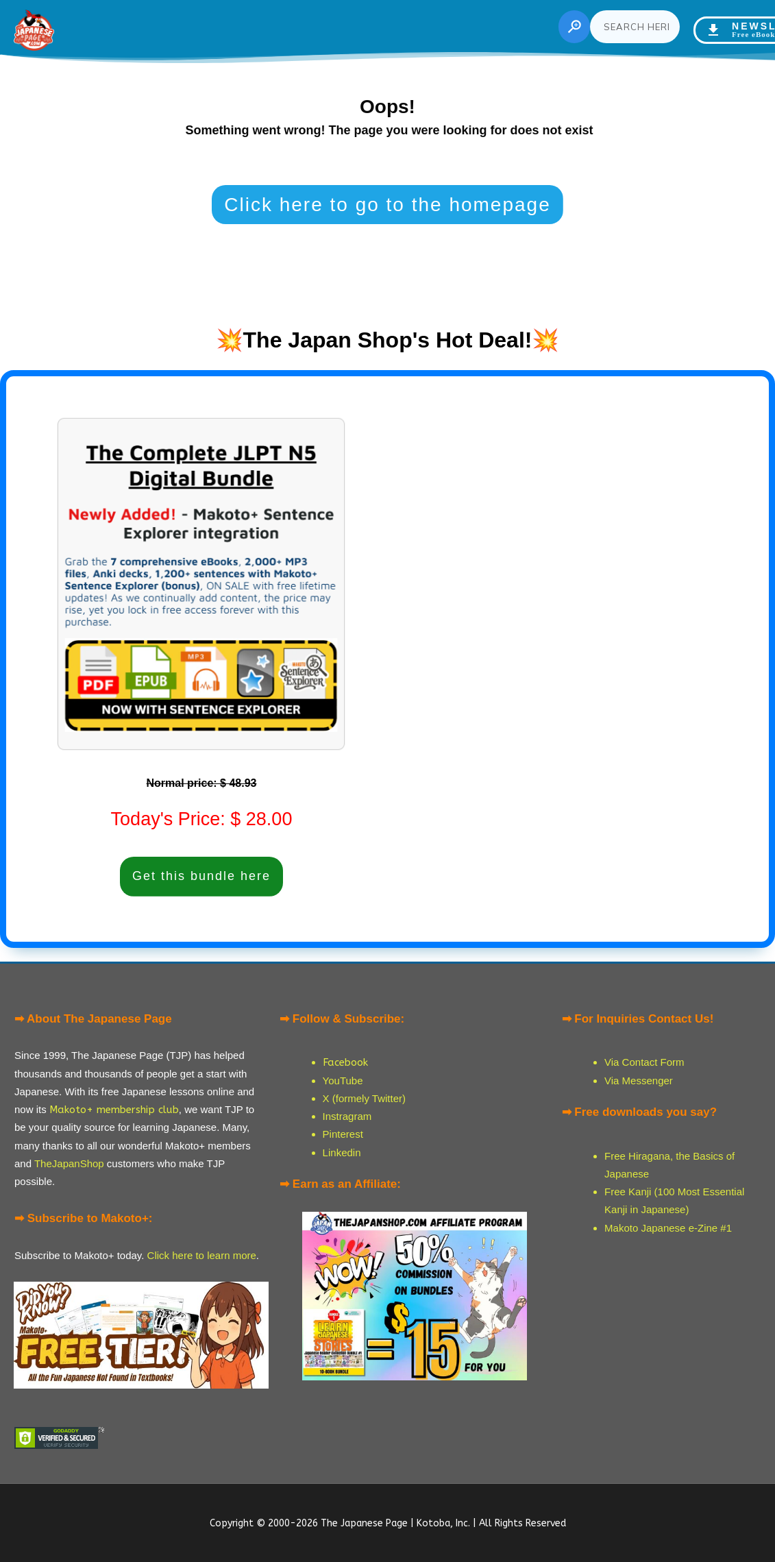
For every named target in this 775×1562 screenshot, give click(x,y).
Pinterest (343, 1134)
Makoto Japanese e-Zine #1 (668, 1228)
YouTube (343, 1080)
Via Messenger (638, 1080)
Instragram (347, 1116)
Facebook (345, 1062)
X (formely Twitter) (364, 1098)
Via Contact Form (644, 1062)
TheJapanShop (69, 1163)
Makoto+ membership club (114, 1109)
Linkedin (342, 1152)
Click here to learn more (201, 1255)
